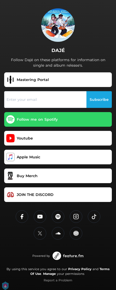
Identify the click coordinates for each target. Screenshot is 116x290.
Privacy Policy (79, 269)
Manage (49, 274)
